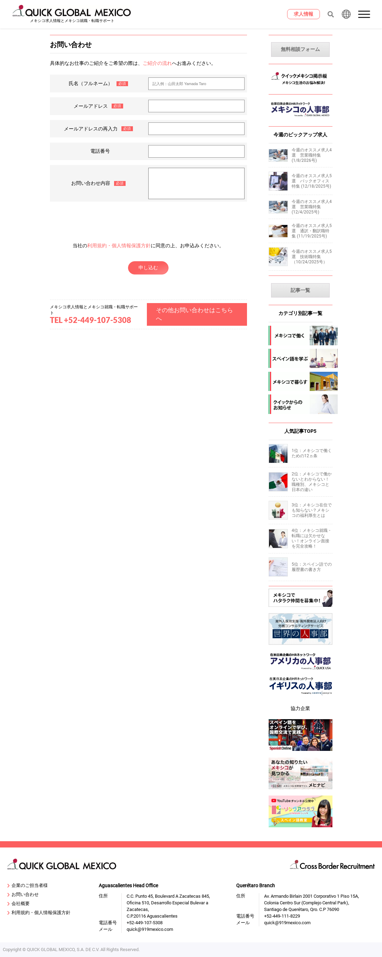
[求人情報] (303, 14)
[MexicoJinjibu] (300, 118)
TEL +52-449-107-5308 (90, 320)
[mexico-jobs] (300, 335)
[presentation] (148, 218)
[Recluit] (300, 608)
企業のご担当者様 (27, 886)
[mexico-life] (300, 381)
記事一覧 (300, 290)
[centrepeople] (300, 697)
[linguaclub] (300, 828)
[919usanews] (300, 672)
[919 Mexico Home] (72, 14)
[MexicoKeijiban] (300, 86)
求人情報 (303, 14)
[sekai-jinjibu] (300, 646)
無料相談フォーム (300, 49)
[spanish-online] (300, 752)
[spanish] (300, 358)
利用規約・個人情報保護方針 (119, 246)
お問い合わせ (23, 895)
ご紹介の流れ (157, 63)
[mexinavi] (300, 790)
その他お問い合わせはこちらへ (194, 314)
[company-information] (300, 404)
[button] (364, 14)
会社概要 (18, 904)
